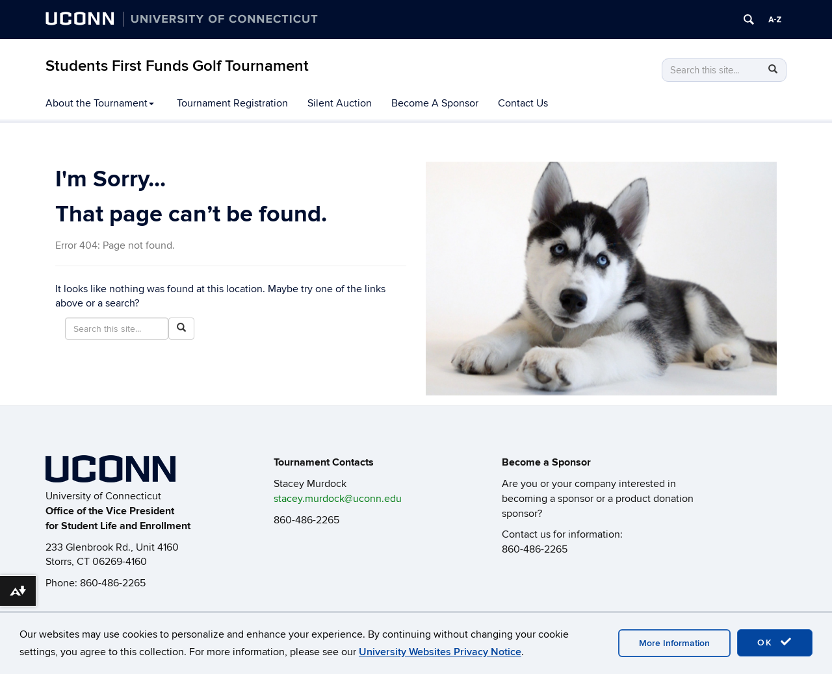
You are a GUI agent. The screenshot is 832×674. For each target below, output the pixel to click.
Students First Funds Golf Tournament (177, 65)
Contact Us (523, 103)
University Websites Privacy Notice (440, 651)
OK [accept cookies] (774, 642)
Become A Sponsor (434, 103)
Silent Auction (339, 103)
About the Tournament (100, 103)
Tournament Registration (232, 103)
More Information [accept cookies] (674, 643)
